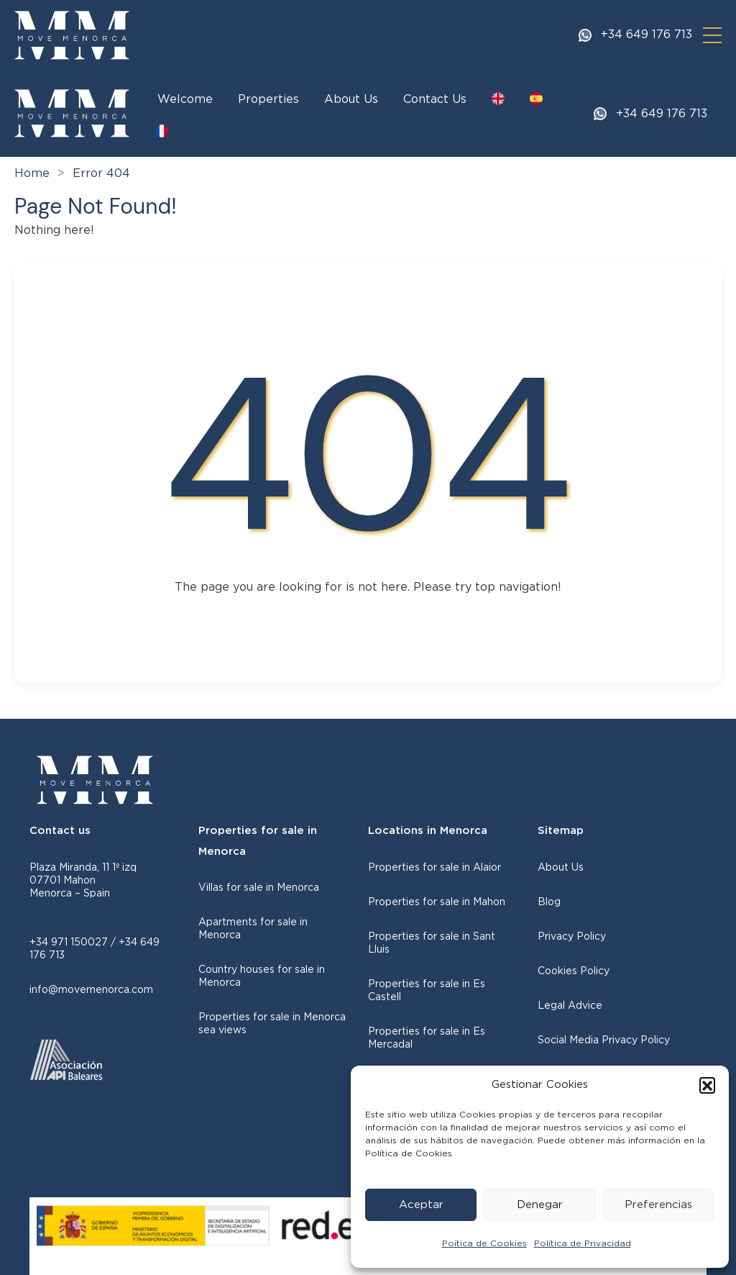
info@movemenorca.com (91, 990)
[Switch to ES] (536, 98)
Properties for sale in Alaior (434, 868)
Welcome (185, 99)
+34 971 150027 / (74, 943)
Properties (268, 99)
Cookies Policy (574, 971)
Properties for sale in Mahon (436, 902)
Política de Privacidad (582, 1243)
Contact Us (434, 99)
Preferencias (658, 1204)
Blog (549, 902)
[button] (707, 1085)
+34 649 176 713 (646, 35)
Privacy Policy (572, 937)
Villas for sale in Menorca (258, 888)
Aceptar (421, 1204)
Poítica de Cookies (484, 1243)
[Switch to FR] (162, 130)
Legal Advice (570, 1006)
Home (32, 173)
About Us (351, 99)
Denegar (540, 1204)
